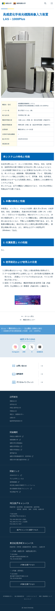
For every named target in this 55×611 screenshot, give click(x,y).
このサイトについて (31, 596)
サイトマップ (27, 599)
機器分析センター (29, 320)
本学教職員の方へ (7, 596)
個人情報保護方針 (19, 596)
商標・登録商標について (45, 596)
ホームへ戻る (29, 316)
